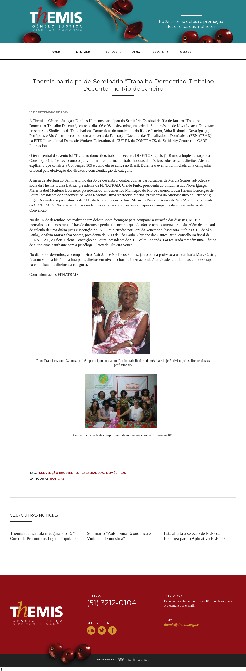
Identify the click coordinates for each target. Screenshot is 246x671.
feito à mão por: (123, 659)
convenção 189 (51, 473)
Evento (71, 473)
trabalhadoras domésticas (102, 473)
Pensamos (84, 52)
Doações (186, 52)
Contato (160, 52)
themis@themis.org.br (181, 625)
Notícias (57, 478)
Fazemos (111, 52)
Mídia (135, 52)
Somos (57, 52)
